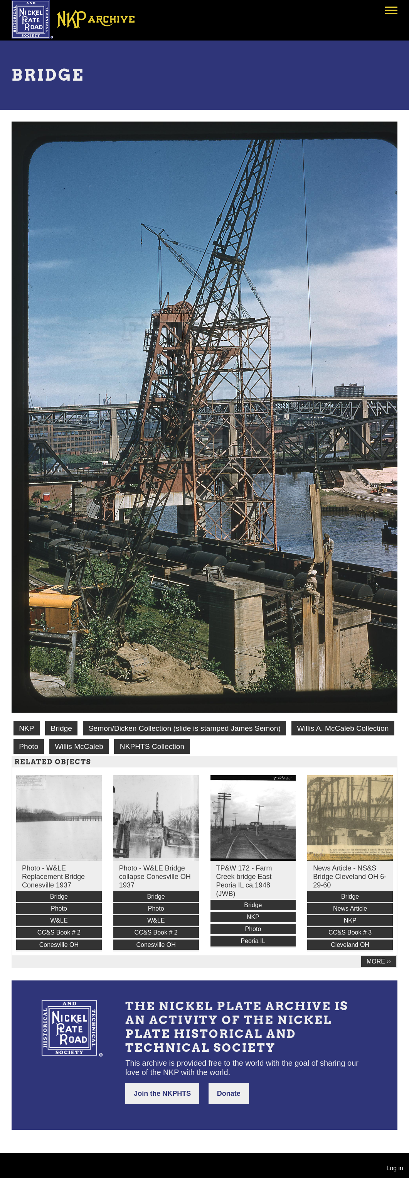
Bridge (61, 728)
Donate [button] (229, 1093)
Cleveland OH (350, 944)
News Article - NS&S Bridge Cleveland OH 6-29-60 (349, 876)
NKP (26, 728)
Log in (394, 1168)
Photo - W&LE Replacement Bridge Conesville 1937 (53, 876)
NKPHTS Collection (152, 746)
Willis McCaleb (79, 746)
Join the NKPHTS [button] (162, 1093)
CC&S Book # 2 (59, 932)
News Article (350, 908)
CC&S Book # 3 (350, 932)
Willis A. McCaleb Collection (343, 728)
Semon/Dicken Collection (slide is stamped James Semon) (185, 728)
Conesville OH (59, 944)
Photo (28, 746)
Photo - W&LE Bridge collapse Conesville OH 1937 (155, 876)
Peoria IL (253, 941)
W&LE (58, 920)
